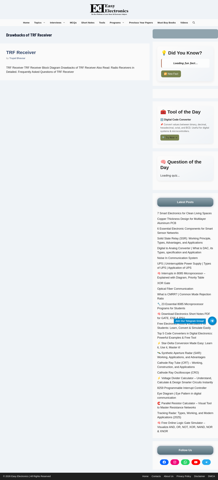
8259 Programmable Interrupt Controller (182, 387)
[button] (193, 22)
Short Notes (88, 22)
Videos (184, 22)
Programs (118, 22)
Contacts (156, 476)
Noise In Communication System (177, 258)
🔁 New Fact (171, 73)
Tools (102, 22)
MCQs (73, 22)
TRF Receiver (21, 52)
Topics (41, 22)
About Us (169, 476)
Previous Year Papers (141, 22)
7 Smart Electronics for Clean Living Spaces (184, 213)
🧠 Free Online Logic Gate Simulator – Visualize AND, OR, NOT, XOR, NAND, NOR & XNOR (185, 427)
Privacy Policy (183, 476)
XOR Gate (163, 283)
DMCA (211, 476)
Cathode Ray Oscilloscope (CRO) (178, 372)
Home (26, 22)
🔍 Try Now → (169, 137)
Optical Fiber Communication (175, 288)
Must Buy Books (167, 22)
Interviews (59, 22)
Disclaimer (199, 476)
